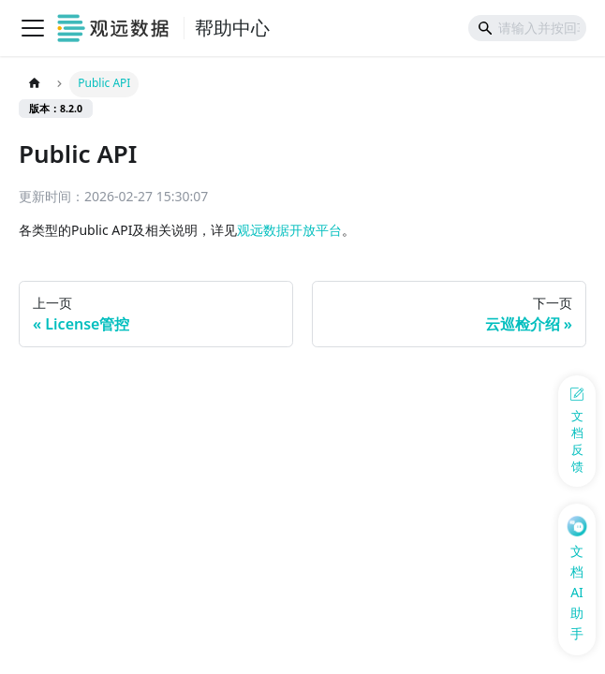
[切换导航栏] (33, 28)
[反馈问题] (577, 431)
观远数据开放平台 (289, 230)
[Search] (527, 28)
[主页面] (34, 84)
